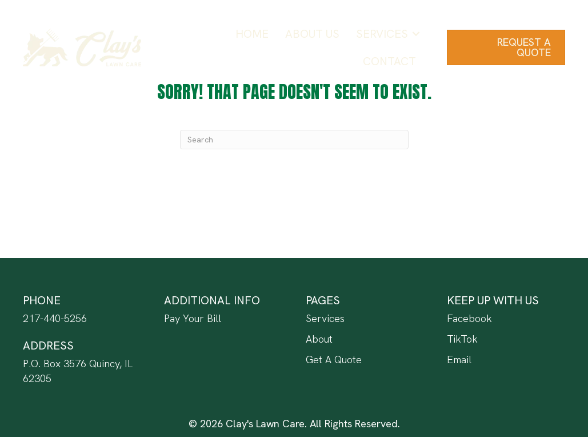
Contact (389, 61)
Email (459, 359)
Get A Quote (334, 359)
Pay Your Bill (192, 318)
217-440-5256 (55, 318)
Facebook (469, 318)
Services (382, 33)
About (319, 338)
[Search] (294, 139)
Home (252, 33)
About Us (312, 33)
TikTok (462, 338)
